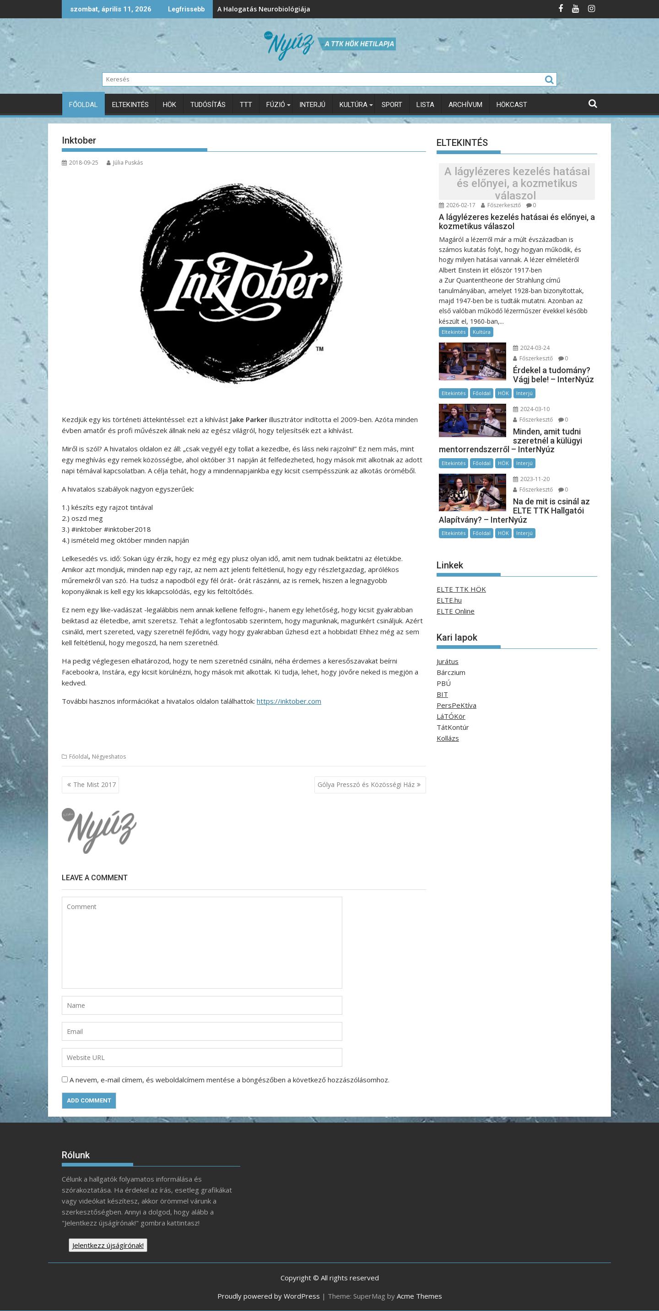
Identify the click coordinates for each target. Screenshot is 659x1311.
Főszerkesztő (501, 205)
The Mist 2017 (94, 784)
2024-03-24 (531, 348)
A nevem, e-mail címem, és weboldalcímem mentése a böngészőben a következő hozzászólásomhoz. (229, 1079)
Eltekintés (130, 105)
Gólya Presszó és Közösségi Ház (366, 784)
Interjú (312, 105)
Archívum (465, 105)
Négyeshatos (109, 756)
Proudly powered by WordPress (268, 1295)
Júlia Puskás (125, 162)
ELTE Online (456, 610)
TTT (246, 105)
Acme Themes (419, 1295)
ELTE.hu (449, 600)
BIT (442, 694)
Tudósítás (208, 105)
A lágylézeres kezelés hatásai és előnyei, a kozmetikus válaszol (517, 184)
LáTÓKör (451, 716)
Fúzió (275, 105)
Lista (425, 105)
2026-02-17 (457, 205)
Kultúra (353, 105)
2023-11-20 (531, 479)
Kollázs (448, 738)
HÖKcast (512, 105)
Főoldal (83, 105)
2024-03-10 (531, 409)
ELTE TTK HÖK (461, 589)
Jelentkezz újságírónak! (108, 1245)
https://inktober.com (289, 701)
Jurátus (448, 661)
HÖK (169, 105)
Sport (392, 105)
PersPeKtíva (456, 705)
